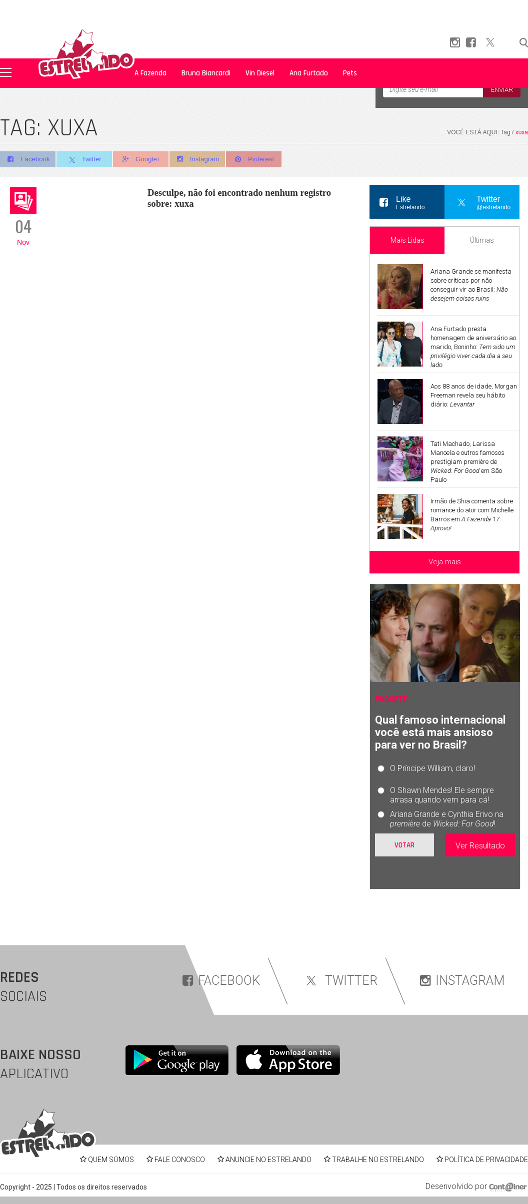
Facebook (27, 159)
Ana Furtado (309, 73)
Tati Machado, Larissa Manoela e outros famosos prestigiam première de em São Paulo (467, 461)
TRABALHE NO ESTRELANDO (378, 1160)
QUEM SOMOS (111, 1160)
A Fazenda (150, 73)
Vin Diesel (260, 73)
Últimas (482, 240)
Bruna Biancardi (206, 73)
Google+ (144, 159)
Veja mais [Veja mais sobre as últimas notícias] (444, 561)
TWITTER (340, 980)
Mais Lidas (407, 240)
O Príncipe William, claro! (432, 768)
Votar (404, 845)
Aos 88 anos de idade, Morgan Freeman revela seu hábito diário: (473, 395)
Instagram (201, 159)
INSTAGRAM (462, 980)
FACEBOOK (221, 980)
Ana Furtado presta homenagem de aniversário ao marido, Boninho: (473, 347)
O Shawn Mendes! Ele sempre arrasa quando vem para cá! (442, 795)
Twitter (86, 160)
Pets (350, 73)
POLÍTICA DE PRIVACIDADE (486, 1160)
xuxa (522, 132)
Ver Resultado (480, 845)
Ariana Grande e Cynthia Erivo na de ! (447, 818)
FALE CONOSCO (179, 1160)
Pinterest (259, 159)
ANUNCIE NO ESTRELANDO (269, 1160)
